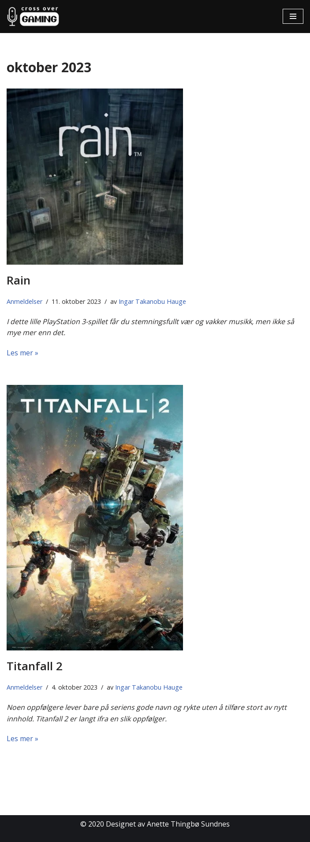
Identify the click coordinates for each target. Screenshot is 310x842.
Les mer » (22, 353)
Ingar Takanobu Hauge (152, 301)
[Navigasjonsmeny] (293, 16)
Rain (18, 280)
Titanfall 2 (35, 666)
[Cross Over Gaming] (33, 16)
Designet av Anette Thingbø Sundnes (168, 824)
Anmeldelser (24, 301)
